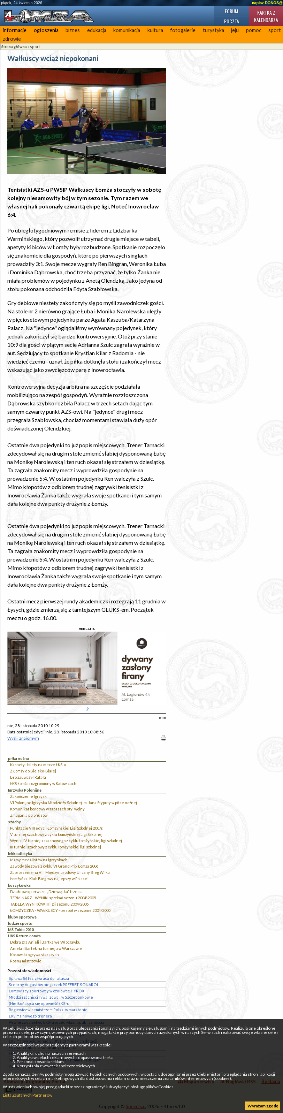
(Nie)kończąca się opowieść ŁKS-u (39, 1003)
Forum (231, 11)
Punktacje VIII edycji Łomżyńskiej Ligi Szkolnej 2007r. (56, 828)
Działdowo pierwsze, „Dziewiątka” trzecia (46, 891)
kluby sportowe (22, 917)
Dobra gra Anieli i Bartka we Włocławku (45, 942)
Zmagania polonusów (28, 815)
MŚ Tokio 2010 (21, 929)
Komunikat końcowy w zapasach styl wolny (47, 809)
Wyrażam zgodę (262, 1105)
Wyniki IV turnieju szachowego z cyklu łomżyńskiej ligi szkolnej (66, 840)
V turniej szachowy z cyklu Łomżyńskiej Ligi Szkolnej (56, 834)
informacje (14, 30)
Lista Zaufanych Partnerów (27, 1095)
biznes (73, 30)
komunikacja (126, 30)
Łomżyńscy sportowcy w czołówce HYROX (46, 991)
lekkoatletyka (20, 853)
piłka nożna (18, 758)
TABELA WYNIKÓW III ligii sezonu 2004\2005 (49, 904)
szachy (14, 821)
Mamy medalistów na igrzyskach (39, 859)
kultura (155, 30)
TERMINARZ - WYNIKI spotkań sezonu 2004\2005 (53, 897)
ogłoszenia (46, 30)
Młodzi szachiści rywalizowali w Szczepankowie (51, 997)
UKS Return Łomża (24, 935)
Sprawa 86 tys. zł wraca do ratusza (39, 978)
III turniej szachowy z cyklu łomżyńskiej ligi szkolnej (55, 847)
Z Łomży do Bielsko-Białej (33, 771)
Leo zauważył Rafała (28, 777)
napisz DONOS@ (267, 3)
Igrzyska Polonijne (24, 790)
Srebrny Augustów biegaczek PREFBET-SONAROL (54, 984)
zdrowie (12, 39)
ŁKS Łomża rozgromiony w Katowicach (43, 783)
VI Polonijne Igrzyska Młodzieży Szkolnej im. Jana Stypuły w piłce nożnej (73, 802)
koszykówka (19, 885)
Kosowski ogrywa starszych (34, 954)
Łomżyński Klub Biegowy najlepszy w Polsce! (49, 878)
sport (35, 46)
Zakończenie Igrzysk (28, 796)
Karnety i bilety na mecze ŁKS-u (38, 764)
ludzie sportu (20, 923)
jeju (235, 30)
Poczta (231, 21)
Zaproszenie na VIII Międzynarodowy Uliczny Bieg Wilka (60, 872)
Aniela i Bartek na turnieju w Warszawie (46, 948)
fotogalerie (183, 30)
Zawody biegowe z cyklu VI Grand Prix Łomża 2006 (54, 866)
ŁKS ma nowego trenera (30, 1016)
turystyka (213, 30)
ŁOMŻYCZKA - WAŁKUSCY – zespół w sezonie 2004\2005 (60, 910)
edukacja (96, 30)
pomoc (253, 30)
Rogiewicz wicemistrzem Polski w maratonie (48, 1009)
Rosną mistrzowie (25, 961)
